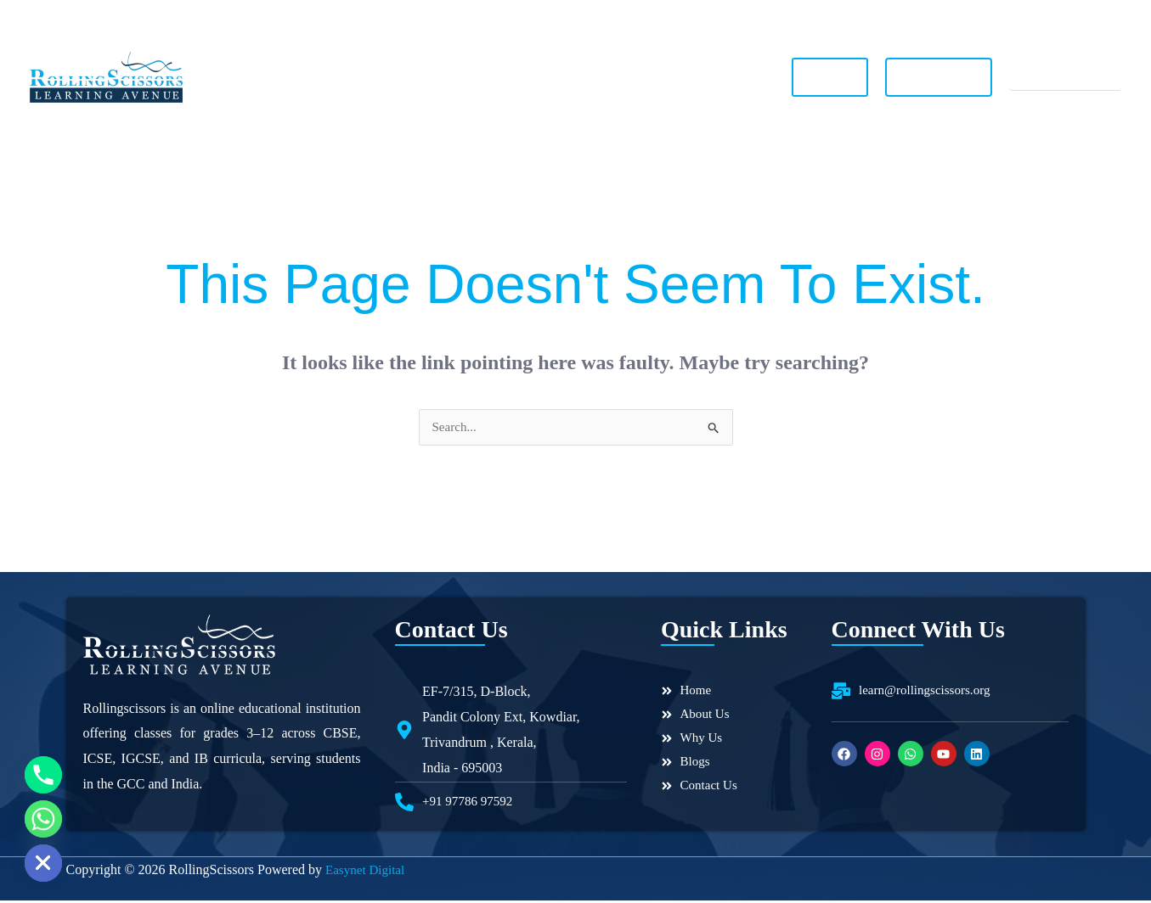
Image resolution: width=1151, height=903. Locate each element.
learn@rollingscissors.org (580, 17)
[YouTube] (1083, 17)
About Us (381, 77)
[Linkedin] (1112, 17)
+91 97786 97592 (99, 16)
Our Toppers (540, 77)
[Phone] (43, 775)
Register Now (1069, 77)
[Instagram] (1023, 17)
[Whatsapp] (43, 819)
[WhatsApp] (1053, 17)
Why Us (457, 77)
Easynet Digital (367, 872)
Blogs (617, 77)
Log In (838, 76)
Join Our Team (947, 77)
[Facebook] (993, 17)
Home (311, 77)
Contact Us (691, 77)
